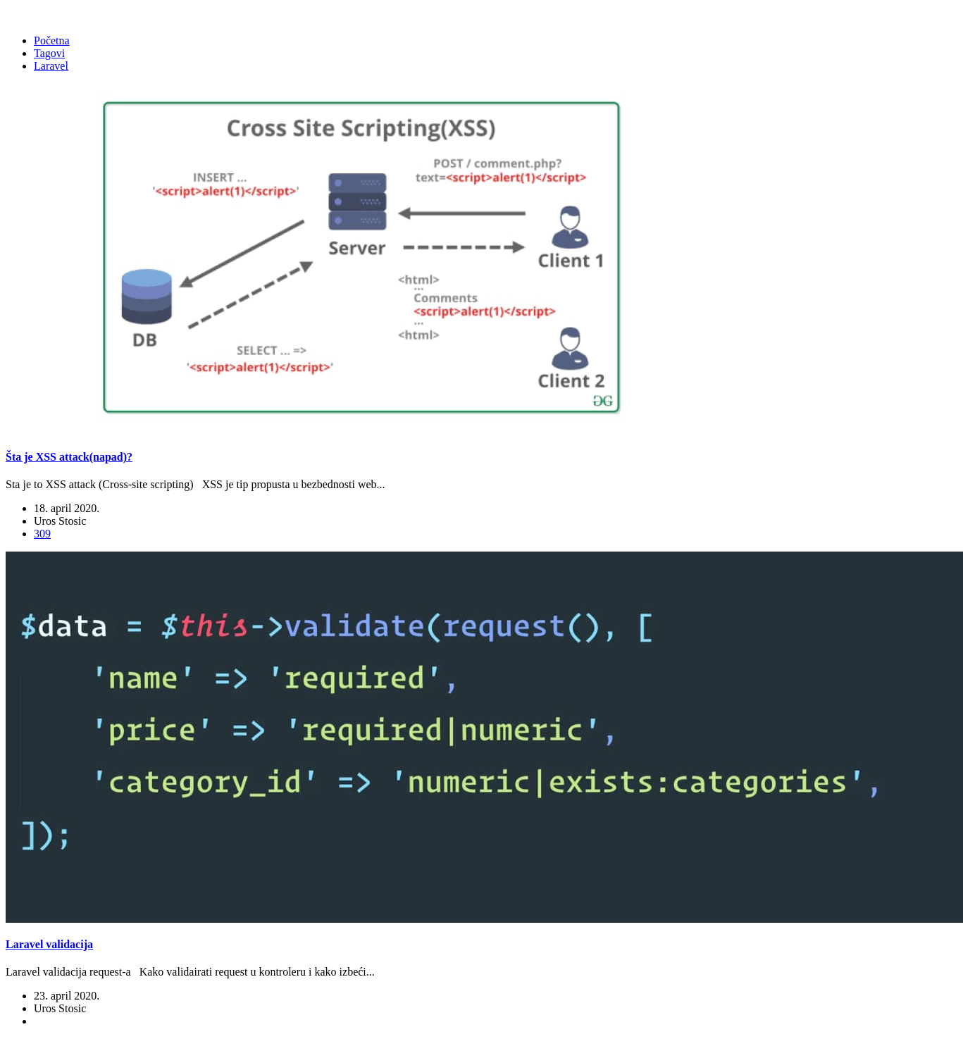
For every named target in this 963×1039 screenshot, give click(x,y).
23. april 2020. (66, 996)
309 (42, 534)
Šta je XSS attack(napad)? (69, 457)
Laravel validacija (49, 944)
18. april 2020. (66, 508)
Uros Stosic (60, 521)
